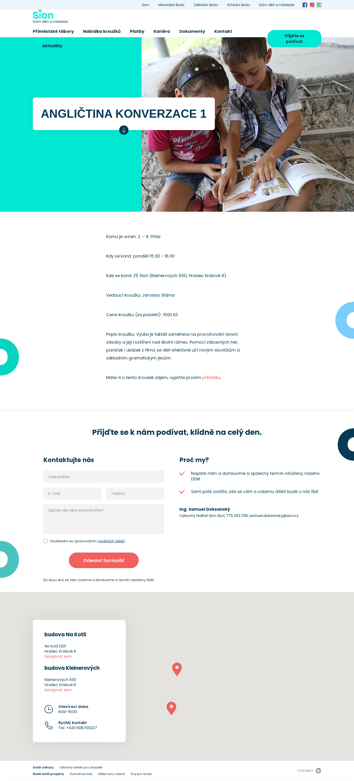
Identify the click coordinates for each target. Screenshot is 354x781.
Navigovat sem (58, 656)
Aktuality (52, 46)
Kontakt (223, 31)
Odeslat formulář (103, 560)
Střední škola (238, 4)
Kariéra (162, 31)
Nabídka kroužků (102, 31)
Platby (137, 31)
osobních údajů (111, 541)
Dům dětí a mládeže (276, 4)
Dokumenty (192, 31)
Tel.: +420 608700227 (77, 726)
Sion (145, 4)
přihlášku (211, 377)
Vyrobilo (309, 770)
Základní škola (206, 4)
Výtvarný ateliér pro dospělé (81, 767)
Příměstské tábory (53, 31)
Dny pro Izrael (141, 774)
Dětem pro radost (111, 774)
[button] (177, 670)
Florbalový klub (81, 774)
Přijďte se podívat (294, 38)
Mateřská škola (171, 4)
